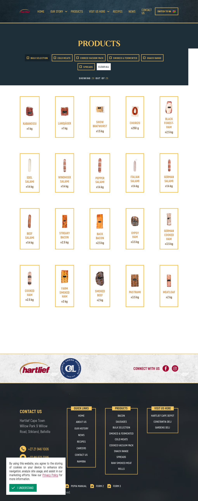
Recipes (117, 11)
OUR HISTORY (81, 428)
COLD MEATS (121, 439)
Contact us (147, 11)
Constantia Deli (162, 421)
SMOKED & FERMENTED (121, 433)
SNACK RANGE (121, 451)
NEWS (81, 435)
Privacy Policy (50, 475)
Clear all (103, 66)
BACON (121, 415)
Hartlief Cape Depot (162, 415)
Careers (81, 448)
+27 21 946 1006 (38, 449)
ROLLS (121, 468)
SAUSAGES (121, 421)
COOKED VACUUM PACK (121, 445)
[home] (27, 11)
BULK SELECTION (121, 427)
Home (40, 11)
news (132, 11)
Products (77, 11)
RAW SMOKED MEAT (121, 463)
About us (81, 421)
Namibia (81, 461)
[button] (23, 488)
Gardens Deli (162, 427)
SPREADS (121, 457)
